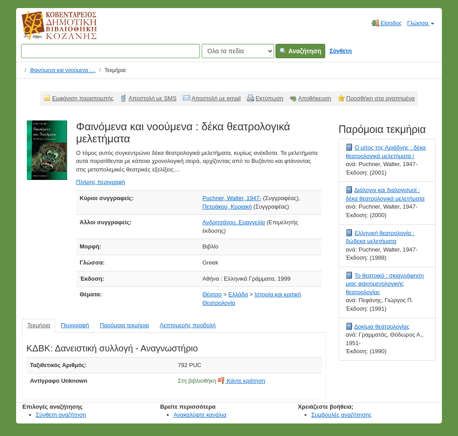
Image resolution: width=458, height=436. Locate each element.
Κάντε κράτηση (241, 380)
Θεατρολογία (219, 302)
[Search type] (238, 51)
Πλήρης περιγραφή (100, 182)
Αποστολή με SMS (153, 98)
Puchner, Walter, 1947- (232, 198)
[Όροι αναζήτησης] (110, 51)
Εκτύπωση (270, 98)
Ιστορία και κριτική (277, 294)
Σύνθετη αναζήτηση (61, 414)
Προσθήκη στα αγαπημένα (380, 98)
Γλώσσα (420, 23)
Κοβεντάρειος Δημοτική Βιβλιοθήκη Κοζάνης (50, 30)
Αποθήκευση (314, 98)
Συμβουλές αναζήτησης (341, 414)
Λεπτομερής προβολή (188, 325)
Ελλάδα (238, 294)
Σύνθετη (341, 50)
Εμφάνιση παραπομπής (83, 98)
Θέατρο (212, 294)
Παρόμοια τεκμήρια (124, 325)
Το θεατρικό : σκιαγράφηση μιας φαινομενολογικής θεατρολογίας (385, 283)
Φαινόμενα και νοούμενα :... (63, 70)
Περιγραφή (75, 325)
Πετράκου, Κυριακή (227, 206)
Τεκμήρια (38, 325)
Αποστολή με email (216, 98)
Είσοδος (387, 22)
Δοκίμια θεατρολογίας (382, 326)
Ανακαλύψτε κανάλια (200, 414)
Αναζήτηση (300, 51)
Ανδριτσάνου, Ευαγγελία (234, 222)
